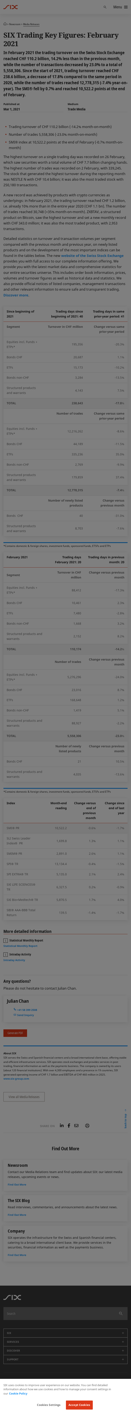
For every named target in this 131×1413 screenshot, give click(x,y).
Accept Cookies (79, 1405)
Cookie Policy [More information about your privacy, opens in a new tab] (18, 1393)
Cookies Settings (49, 1405)
